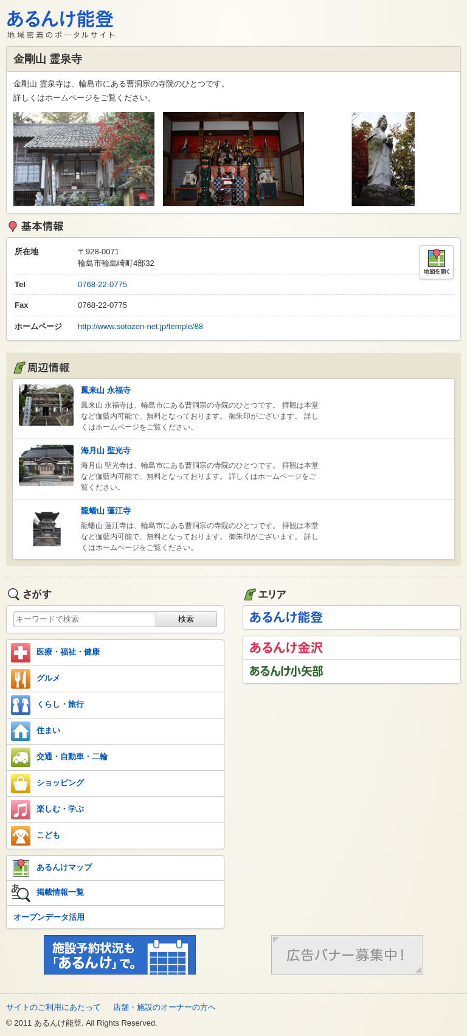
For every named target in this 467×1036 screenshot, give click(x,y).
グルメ (35, 679)
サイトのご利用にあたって (53, 1007)
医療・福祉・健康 (55, 652)
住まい (35, 731)
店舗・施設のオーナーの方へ (164, 1007)
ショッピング (47, 783)
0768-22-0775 (102, 284)
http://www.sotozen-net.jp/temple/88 (140, 326)
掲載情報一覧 (47, 893)
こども (35, 836)
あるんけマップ (51, 868)
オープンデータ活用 (49, 917)
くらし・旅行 (47, 705)
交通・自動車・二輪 (59, 757)
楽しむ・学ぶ (47, 809)
